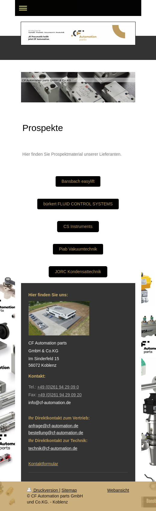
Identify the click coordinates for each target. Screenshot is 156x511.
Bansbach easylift (78, 181)
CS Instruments (77, 226)
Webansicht (118, 490)
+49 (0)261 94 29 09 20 (60, 394)
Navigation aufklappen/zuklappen (78, 8)
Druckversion (43, 490)
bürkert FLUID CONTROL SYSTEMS (78, 203)
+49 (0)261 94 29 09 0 (58, 387)
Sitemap (69, 490)
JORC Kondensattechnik (78, 271)
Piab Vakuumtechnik (78, 249)
